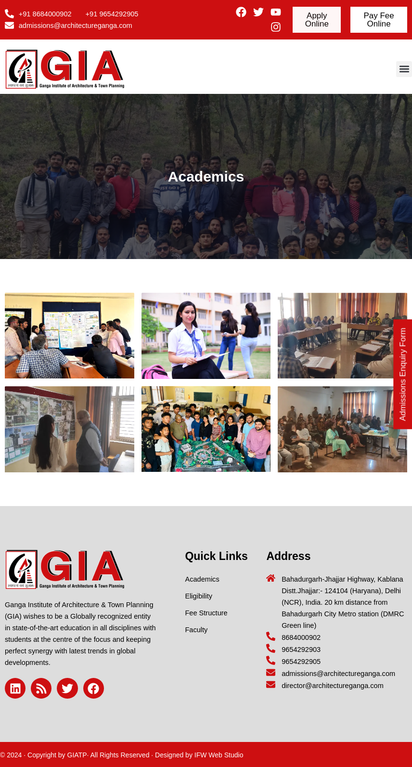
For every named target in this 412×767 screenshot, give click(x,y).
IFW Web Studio (219, 755)
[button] (404, 69)
